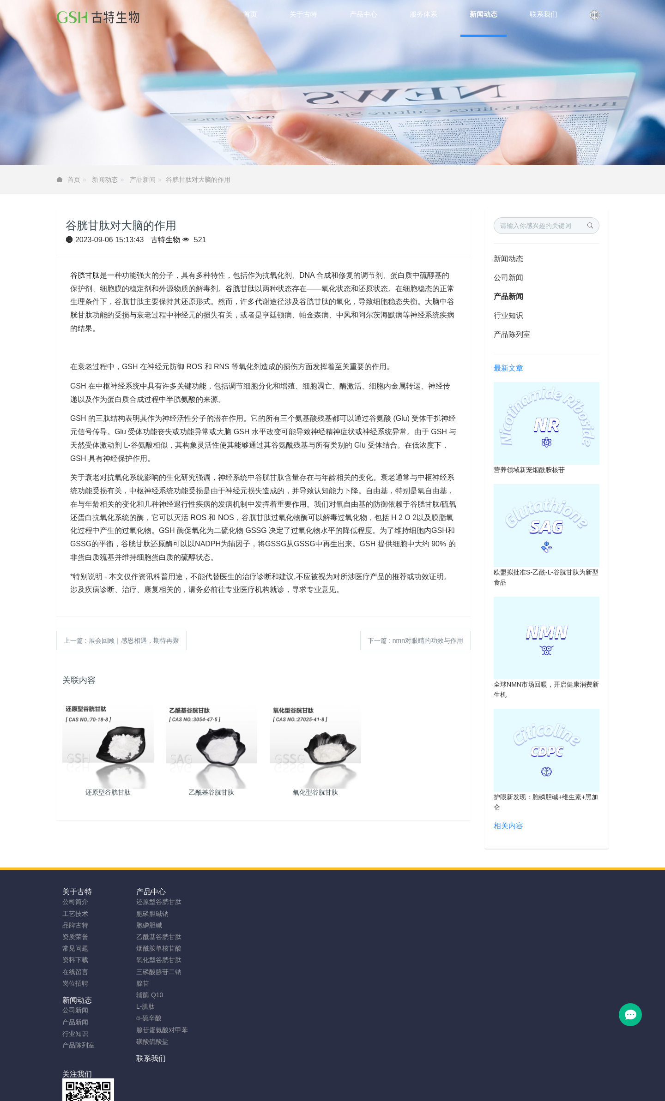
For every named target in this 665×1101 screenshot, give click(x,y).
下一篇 (415, 640)
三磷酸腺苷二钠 (154, 971)
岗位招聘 (75, 983)
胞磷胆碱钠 (148, 913)
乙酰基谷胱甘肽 (154, 936)
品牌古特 (75, 925)
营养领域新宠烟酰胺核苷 (529, 469)
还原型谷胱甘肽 (154, 901)
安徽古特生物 (257, 1067)
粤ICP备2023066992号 (371, 1079)
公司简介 (75, 901)
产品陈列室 (512, 334)
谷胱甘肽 (85, 275)
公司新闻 (508, 277)
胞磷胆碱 (144, 925)
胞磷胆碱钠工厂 (239, 1090)
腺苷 (138, 983)
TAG (326, 1079)
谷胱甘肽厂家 (144, 1090)
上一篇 (121, 640)
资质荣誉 (75, 936)
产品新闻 (143, 179)
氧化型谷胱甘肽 (154, 959)
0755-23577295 (515, 910)
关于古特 (77, 892)
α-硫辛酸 (144, 1018)
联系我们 (284, 892)
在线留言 (75, 971)
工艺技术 (75, 913)
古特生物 (165, 240)
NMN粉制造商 (190, 1090)
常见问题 (75, 948)
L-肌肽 (141, 1006)
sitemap (272, 1079)
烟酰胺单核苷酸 (154, 948)
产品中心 (146, 892)
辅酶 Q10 (145, 995)
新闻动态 (105, 179)
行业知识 (508, 315)
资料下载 (75, 959)
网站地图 (301, 1079)
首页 (250, 14)
